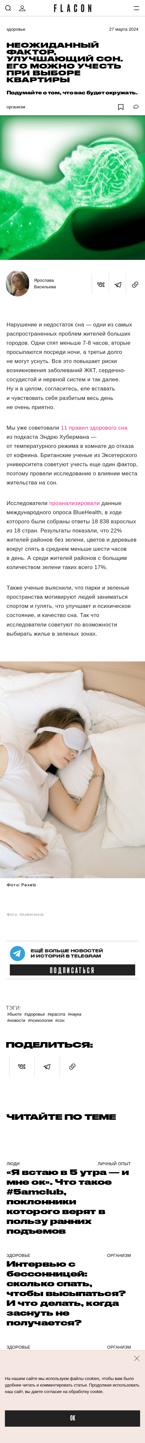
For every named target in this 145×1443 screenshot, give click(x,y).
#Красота (56, 1014)
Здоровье (16, 29)
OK (72, 1418)
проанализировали (75, 503)
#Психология (40, 1020)
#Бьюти (14, 1014)
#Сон (59, 1020)
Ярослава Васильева (45, 283)
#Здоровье (34, 1014)
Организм (16, 106)
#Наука (74, 1014)
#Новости (16, 1020)
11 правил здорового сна (94, 428)
